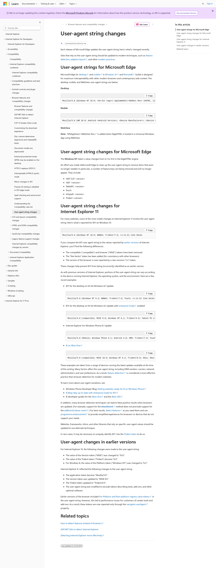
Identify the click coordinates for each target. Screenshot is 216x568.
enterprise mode (126, 305)
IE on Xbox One (73, 345)
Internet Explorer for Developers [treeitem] (21, 44)
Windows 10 (111, 74)
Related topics (182, 49)
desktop (83, 74)
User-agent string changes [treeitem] (25, 212)
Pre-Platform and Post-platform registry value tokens (124, 496)
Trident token (130, 434)
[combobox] (22, 28)
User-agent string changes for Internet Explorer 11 (193, 40)
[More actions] (153, 24)
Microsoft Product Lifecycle (80, 12)
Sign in (210, 3)
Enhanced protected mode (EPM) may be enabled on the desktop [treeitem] (26, 160)
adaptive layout (78, 59)
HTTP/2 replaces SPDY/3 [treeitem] (24, 168)
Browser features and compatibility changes (86, 24)
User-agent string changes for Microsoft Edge (194, 34)
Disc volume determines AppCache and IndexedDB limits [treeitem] (25, 139)
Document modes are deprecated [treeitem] (23, 150)
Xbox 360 (116, 396)
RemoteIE (128, 74)
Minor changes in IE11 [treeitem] (23, 181)
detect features (113, 410)
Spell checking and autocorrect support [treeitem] (27, 197)
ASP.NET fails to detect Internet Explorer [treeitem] (23, 116)
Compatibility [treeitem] (15, 59)
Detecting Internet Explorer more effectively (81, 535)
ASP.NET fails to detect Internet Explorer (79, 529)
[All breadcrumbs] (63, 24)
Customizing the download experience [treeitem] (25, 130)
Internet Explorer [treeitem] (13, 34)
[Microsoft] (5, 4)
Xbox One (96, 396)
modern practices (106, 59)
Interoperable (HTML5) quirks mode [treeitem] (26, 175)
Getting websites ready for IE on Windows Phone (121, 388)
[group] (108, 101)
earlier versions (131, 242)
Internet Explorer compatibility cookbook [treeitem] (25, 74)
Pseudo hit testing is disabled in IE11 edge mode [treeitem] (26, 188)
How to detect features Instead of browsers (81, 523)
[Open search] (203, 3)
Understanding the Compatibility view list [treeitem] (23, 205)
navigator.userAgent (136, 504)
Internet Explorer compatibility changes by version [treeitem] (25, 245)
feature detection (115, 372)
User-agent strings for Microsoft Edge (193, 29)
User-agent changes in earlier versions (193, 45)
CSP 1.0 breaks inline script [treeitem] (25, 123)
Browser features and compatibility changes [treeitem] (23, 108)
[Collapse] (40, 22)
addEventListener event (75, 410)
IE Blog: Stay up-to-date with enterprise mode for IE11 (91, 392)
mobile (96, 74)
